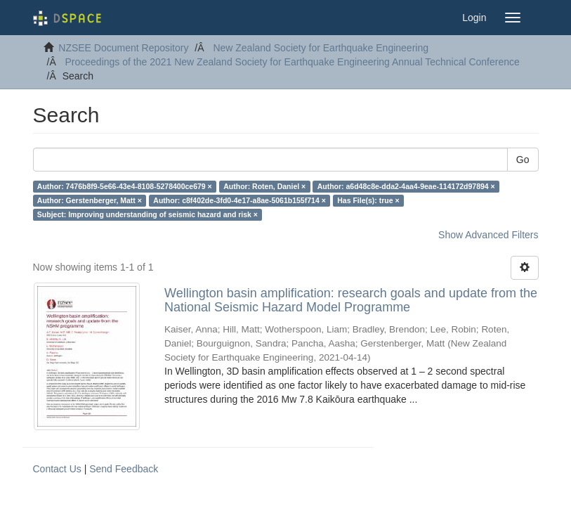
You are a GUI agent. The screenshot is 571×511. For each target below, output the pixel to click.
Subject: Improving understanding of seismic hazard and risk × (147, 214)
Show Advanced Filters (488, 234)
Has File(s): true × (368, 200)
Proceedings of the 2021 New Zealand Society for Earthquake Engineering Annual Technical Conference (292, 61)
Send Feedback (123, 468)
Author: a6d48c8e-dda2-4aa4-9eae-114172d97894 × (406, 186)
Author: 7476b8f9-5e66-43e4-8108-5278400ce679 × (124, 186)
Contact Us (57, 468)
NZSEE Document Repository (123, 47)
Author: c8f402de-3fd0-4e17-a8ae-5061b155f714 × (239, 200)
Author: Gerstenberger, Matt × (89, 200)
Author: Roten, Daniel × (264, 186)
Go (523, 159)
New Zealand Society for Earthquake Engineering (320, 47)
